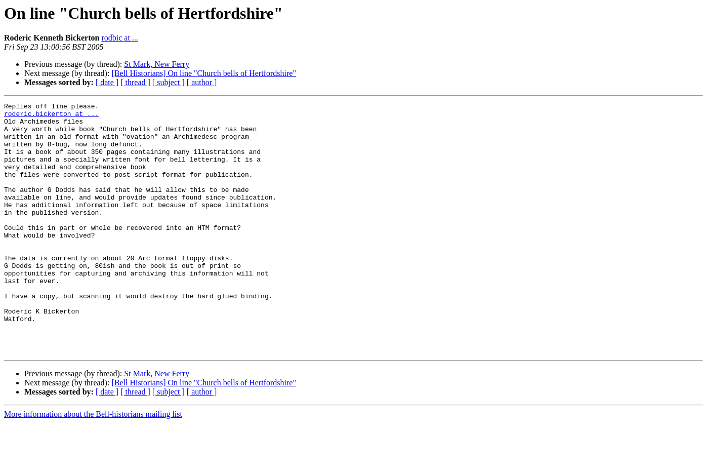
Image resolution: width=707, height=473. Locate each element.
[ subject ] (168, 82)
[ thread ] (135, 82)
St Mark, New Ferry (156, 64)
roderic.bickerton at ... (51, 116)
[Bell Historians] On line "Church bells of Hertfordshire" (203, 73)
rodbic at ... (119, 37)
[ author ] (202, 82)
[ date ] (107, 82)
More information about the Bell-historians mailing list (93, 464)
